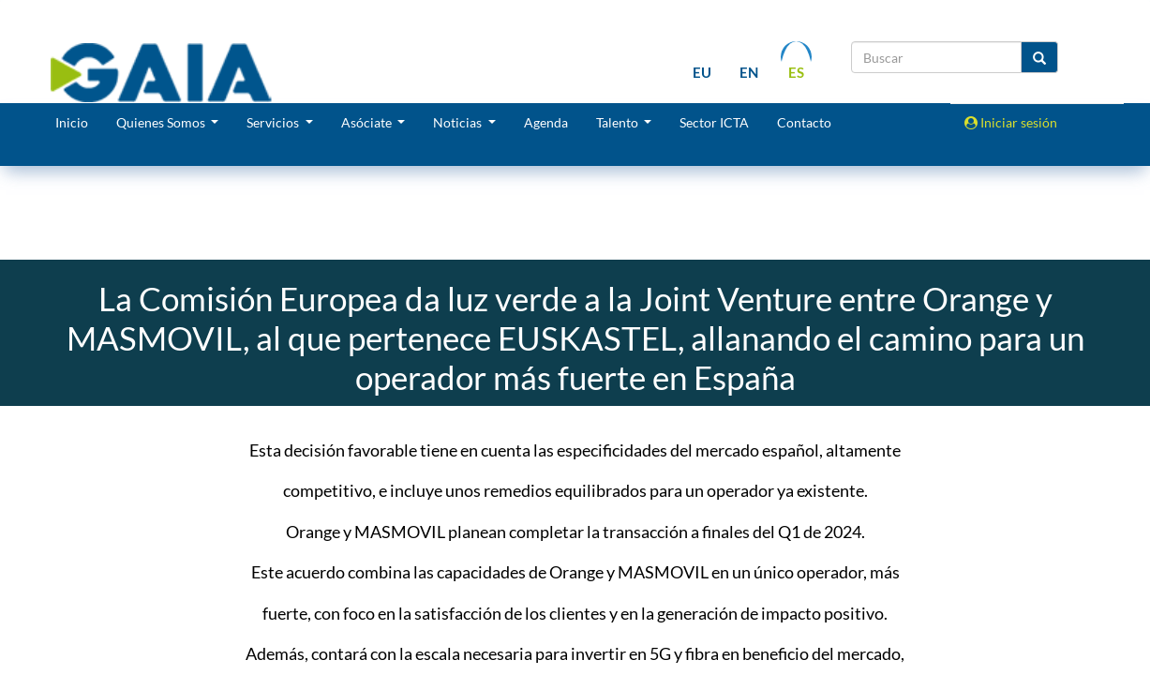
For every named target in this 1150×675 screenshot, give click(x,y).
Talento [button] (618, 122)
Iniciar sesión (1010, 122)
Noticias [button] (459, 122)
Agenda (546, 122)
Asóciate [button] (368, 122)
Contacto (804, 122)
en (748, 72)
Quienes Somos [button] (162, 122)
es (796, 72)
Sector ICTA (714, 122)
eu (702, 72)
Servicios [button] (274, 122)
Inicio (71, 122)
